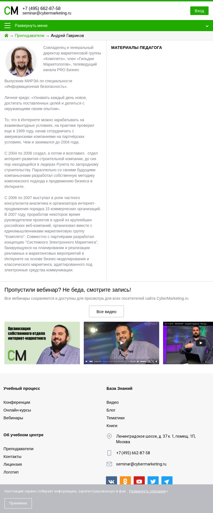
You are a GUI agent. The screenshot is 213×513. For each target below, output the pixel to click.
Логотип (11, 472)
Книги (111, 425)
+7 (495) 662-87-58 (41, 8)
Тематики (115, 417)
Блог (110, 410)
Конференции (17, 402)
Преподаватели (29, 35)
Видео (112, 402)
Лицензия (13, 464)
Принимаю (18, 503)
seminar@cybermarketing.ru (46, 13)
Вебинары (13, 417)
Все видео (106, 311)
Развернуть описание (147, 491)
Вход (199, 10)
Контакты (13, 456)
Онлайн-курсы (17, 410)
